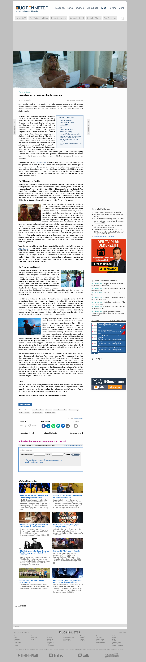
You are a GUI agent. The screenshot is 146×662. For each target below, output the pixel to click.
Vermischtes (50, 639)
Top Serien (120, 649)
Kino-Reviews (83, 641)
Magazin (60, 7)
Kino (103, 7)
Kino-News (99, 637)
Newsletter (17, 639)
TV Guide (70, 649)
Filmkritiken (42, 649)
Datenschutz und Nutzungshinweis (116, 643)
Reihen (32, 639)
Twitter (16, 645)
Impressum (115, 647)
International (50, 642)
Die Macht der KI (76, 18)
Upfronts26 (21, 18)
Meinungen (93, 7)
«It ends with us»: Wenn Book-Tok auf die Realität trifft (108, 307)
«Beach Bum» (42, 163)
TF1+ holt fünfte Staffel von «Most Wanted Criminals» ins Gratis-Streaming (108, 226)
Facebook (17, 644)
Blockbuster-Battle (100, 642)
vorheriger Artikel (26, 433)
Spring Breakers (24, 412)
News (70, 7)
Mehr (121, 7)
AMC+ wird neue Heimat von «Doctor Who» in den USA (108, 215)
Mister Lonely (73, 410)
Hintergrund (34, 637)
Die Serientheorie (58, 18)
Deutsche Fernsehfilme (111, 649)
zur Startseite (50, 433)
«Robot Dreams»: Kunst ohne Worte (106, 294)
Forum (112, 7)
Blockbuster (76, 649)
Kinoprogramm (100, 649)
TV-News (49, 637)
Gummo (48, 410)
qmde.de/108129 (78, 418)
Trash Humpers (37, 412)
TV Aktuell (25, 649)
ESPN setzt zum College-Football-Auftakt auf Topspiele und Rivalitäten (108, 233)
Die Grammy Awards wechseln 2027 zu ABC (108, 229)
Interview (33, 641)
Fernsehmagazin (33, 649)
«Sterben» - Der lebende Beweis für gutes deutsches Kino (108, 298)
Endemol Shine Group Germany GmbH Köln (108, 326)
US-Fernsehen (50, 645)
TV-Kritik (82, 639)
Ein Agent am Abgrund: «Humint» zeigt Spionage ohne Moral (107, 285)
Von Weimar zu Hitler (39, 18)
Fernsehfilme (83, 649)
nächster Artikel (76, 433)
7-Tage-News (17, 642)
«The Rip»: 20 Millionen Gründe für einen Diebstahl (108, 289)
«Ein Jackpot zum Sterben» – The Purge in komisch (108, 303)
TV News (55, 649)
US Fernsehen (49, 649)
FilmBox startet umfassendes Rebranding (107, 212)
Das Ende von (110, 18)
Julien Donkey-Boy (60, 410)
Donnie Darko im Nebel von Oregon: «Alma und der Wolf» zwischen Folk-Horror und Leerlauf (107, 313)
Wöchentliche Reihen (68, 637)
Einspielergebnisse (101, 641)
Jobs (113, 639)
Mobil (16, 641)
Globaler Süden (94, 18)
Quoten (80, 7)
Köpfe (48, 644)
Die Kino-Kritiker (100, 639)
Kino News (19, 649)
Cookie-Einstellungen (117, 645)
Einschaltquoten (63, 649)
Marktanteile (66, 639)
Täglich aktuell (67, 641)
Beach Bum (38, 410)
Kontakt (114, 641)
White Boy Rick (50, 412)
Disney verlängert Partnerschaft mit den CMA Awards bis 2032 (108, 222)
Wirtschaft (49, 641)
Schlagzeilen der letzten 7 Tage (104, 236)
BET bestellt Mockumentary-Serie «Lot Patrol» (109, 219)
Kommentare (25, 404)
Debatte (82, 637)
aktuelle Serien (91, 649)
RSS (15, 637)
